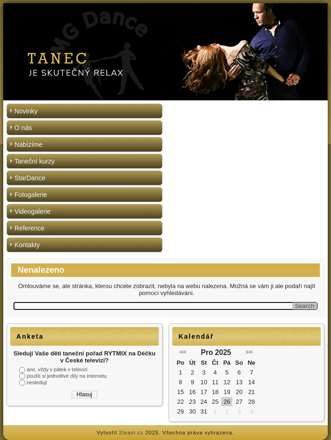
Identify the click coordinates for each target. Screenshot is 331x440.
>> (248, 351)
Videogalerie (32, 211)
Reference (29, 228)
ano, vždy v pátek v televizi (57, 369)
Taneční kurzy (34, 161)
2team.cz (131, 432)
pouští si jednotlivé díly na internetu (67, 376)
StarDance (29, 178)
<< (183, 351)
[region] (165, 51)
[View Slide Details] (165, 51)
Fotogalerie (30, 194)
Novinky (26, 111)
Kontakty (27, 245)
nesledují (37, 382)
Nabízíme (28, 144)
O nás (23, 127)
